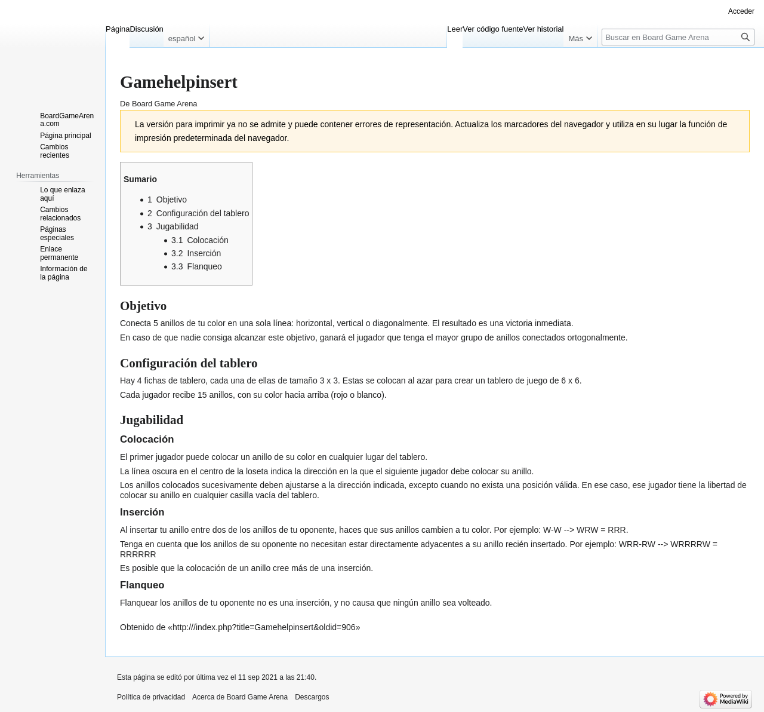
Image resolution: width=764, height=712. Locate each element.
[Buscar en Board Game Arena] (678, 37)
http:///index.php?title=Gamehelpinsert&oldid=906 (264, 627)
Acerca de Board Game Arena (240, 697)
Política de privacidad (151, 697)
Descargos (312, 697)
